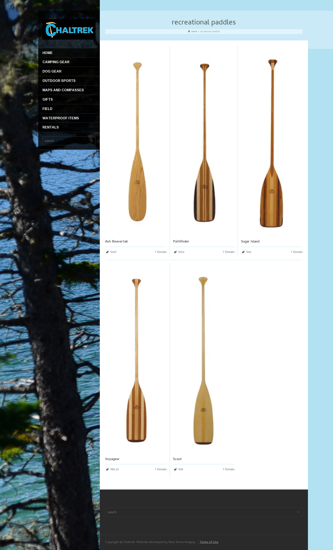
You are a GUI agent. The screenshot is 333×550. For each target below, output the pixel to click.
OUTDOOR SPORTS (59, 80)
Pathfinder (181, 242)
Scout (177, 459)
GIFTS (47, 99)
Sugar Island (250, 242)
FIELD (47, 108)
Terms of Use (208, 542)
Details (162, 252)
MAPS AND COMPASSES (63, 90)
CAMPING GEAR (55, 62)
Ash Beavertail (116, 242)
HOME (47, 53)
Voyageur (112, 459)
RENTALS (50, 127)
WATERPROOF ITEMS (60, 118)
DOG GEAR (51, 71)
